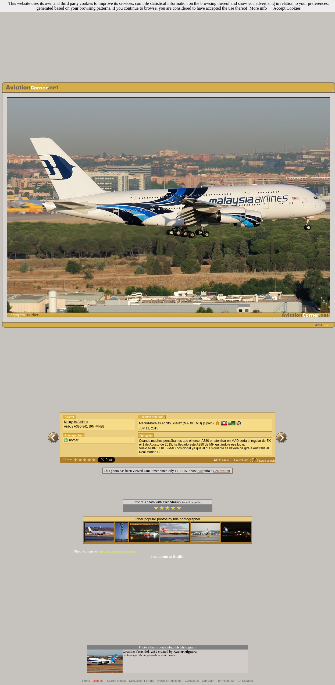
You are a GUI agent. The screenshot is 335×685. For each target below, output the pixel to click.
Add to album (221, 460)
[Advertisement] (167, 39)
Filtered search (263, 460)
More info (258, 8)
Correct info (241, 460)
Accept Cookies (287, 8)
